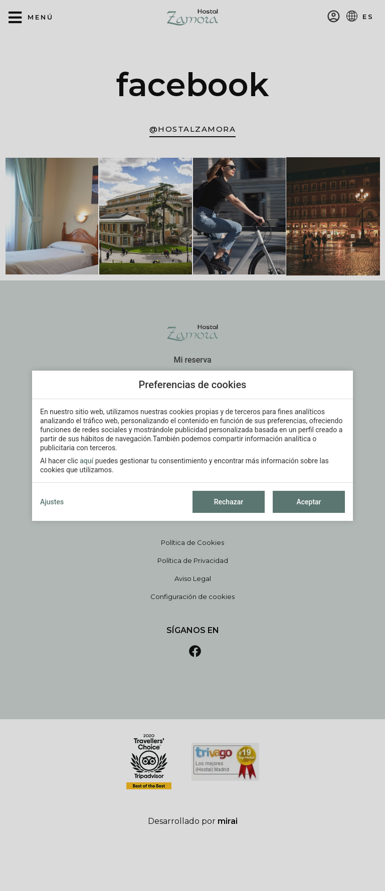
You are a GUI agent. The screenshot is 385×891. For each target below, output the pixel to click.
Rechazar (228, 502)
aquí (86, 461)
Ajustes (52, 502)
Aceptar (308, 502)
